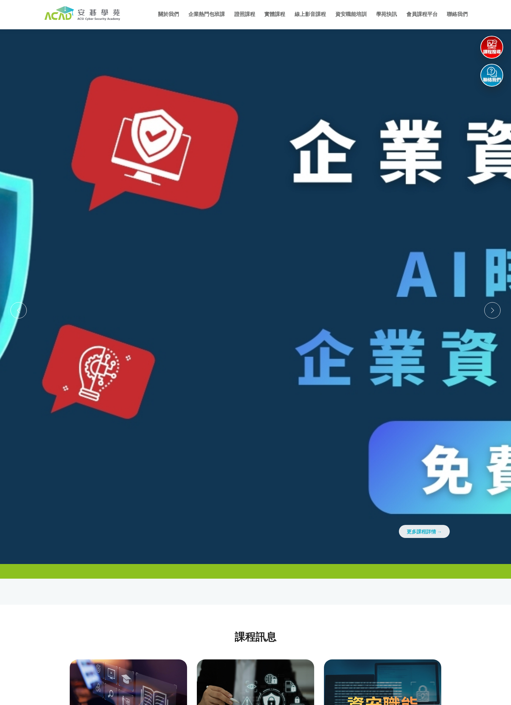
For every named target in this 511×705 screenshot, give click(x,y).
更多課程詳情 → (424, 531)
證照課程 (244, 14)
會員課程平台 (422, 14)
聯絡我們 (457, 14)
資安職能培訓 (351, 14)
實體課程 (274, 14)
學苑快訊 (386, 14)
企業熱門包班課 (206, 14)
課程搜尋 (492, 51)
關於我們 (168, 14)
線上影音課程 (310, 14)
